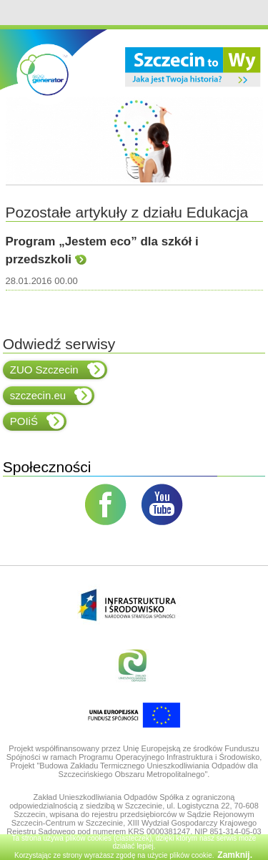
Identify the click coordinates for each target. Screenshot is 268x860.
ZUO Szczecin (57, 370)
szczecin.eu (51, 396)
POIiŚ (37, 421)
